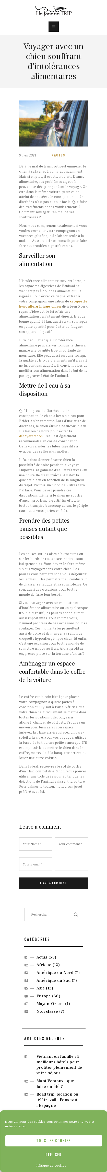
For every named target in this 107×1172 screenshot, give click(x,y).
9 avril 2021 (27, 155)
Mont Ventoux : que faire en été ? (55, 1083)
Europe (44, 996)
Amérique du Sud (54, 980)
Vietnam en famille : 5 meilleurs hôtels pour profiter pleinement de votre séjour (59, 1065)
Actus (59, 155)
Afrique (44, 964)
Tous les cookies (53, 1140)
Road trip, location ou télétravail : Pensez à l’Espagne (57, 1100)
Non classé (47, 1011)
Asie (41, 988)
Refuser (53, 1154)
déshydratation (31, 436)
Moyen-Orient (50, 1003)
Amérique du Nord (55, 972)
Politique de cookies (51, 1165)
